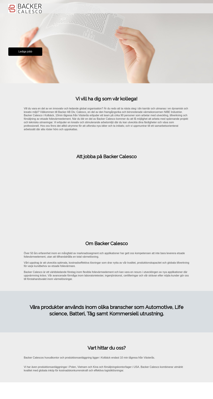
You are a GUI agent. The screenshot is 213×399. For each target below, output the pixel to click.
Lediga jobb (25, 51)
